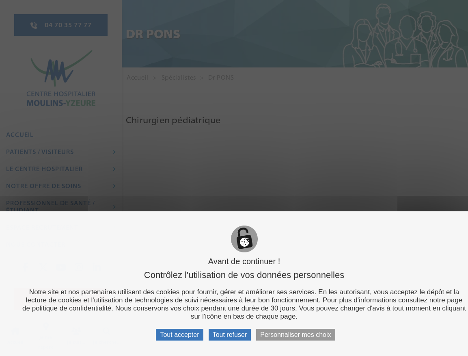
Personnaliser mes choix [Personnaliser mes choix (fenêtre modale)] (295, 334)
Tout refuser (230, 334)
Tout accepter (179, 334)
